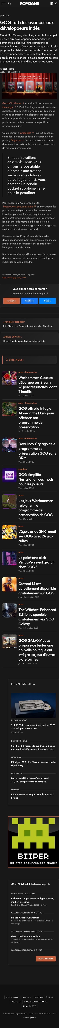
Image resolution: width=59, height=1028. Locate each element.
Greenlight (7, 107)
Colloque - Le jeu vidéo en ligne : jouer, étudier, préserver (32, 900)
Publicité (16, 1002)
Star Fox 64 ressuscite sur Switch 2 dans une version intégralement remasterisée (33, 747)
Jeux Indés (5, 15)
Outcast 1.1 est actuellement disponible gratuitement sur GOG (37, 588)
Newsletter (12, 997)
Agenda (26, 1017)
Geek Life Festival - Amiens (25, 936)
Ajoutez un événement (36, 1002)
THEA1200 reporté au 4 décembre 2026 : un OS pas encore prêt (33, 726)
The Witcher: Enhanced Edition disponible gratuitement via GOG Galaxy (37, 616)
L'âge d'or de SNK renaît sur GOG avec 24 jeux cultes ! (37, 536)
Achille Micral (7, 69)
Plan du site (29, 1006)
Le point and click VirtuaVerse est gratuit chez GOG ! (36, 562)
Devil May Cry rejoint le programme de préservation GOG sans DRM (37, 451)
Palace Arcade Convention (25, 917)
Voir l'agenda (45, 958)
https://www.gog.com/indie (18, 206)
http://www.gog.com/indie (14, 277)
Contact (26, 997)
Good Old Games (11, 103)
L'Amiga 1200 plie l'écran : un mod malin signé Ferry (33, 763)
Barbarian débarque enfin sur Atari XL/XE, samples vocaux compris (30, 780)
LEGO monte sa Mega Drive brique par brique (32, 796)
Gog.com (16, 140)
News (33, 1017)
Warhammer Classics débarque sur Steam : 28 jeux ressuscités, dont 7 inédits (37, 384)
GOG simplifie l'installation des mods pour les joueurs (35, 479)
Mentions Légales (43, 997)
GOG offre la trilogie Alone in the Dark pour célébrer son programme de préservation (36, 417)
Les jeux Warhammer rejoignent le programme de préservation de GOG (35, 507)
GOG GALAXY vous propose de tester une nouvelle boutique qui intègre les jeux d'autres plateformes (36, 650)
